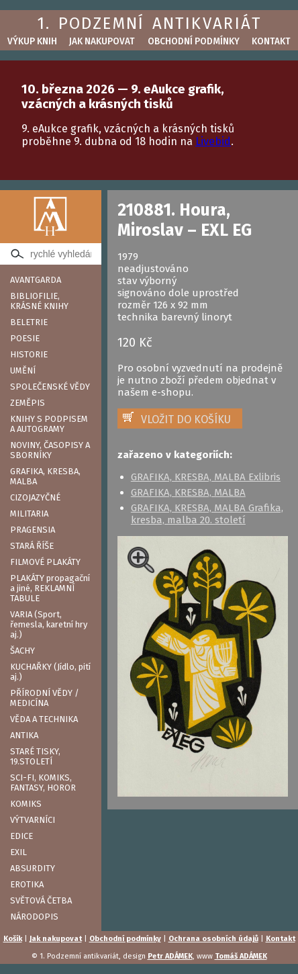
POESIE (25, 338)
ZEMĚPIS (27, 403)
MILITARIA (29, 513)
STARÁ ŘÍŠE (32, 546)
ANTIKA (24, 735)
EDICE (21, 836)
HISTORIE (29, 354)
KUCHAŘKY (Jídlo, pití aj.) (50, 672)
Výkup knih (32, 41)
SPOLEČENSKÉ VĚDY (50, 387)
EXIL (18, 852)
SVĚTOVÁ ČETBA (41, 900)
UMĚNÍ (23, 370)
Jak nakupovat (102, 41)
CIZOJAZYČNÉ (35, 497)
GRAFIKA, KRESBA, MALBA (45, 476)
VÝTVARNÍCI (32, 820)
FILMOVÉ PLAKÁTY (45, 562)
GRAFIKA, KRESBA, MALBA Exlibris (206, 477)
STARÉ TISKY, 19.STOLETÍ (35, 756)
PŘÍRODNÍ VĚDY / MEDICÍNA (44, 698)
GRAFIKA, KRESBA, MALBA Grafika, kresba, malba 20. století (207, 514)
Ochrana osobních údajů (213, 938)
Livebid (213, 141)
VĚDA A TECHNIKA (44, 719)
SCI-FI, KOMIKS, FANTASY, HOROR (43, 782)
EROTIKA (27, 884)
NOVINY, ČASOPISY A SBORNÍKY (50, 450)
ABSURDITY (32, 868)
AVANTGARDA (35, 280)
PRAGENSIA (32, 530)
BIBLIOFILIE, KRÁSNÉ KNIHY (39, 301)
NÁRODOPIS (34, 917)
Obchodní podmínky (194, 41)
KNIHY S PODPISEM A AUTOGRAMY (49, 424)
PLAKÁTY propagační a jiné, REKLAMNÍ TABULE (50, 588)
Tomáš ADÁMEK (241, 956)
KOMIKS (26, 804)
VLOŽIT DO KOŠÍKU (186, 419)
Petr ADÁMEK (170, 956)
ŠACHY (22, 651)
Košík (12, 938)
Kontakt (271, 41)
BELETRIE (29, 322)
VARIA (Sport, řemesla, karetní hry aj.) (48, 624)
